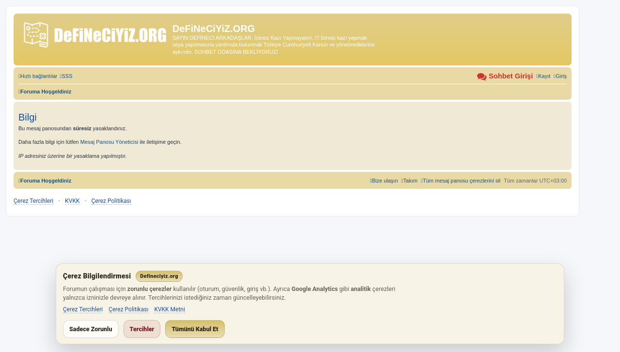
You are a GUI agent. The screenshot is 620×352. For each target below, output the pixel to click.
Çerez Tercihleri (33, 201)
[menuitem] (66, 76)
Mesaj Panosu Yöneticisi (109, 142)
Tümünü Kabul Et (194, 329)
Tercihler (142, 329)
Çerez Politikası (111, 201)
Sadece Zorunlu (90, 329)
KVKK (72, 201)
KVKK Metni (169, 309)
